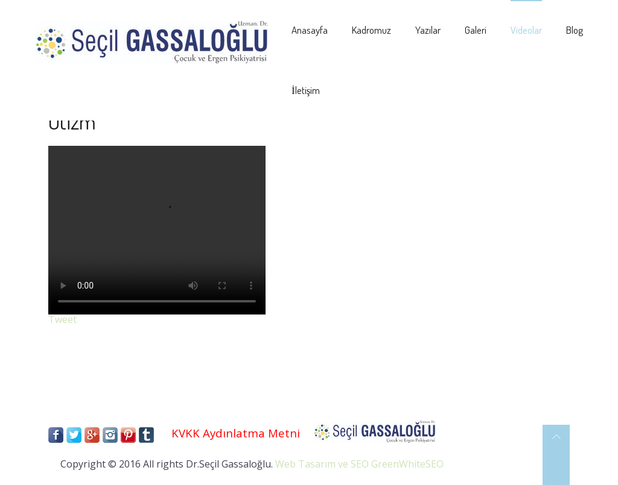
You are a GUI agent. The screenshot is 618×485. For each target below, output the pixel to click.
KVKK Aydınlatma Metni (235, 432)
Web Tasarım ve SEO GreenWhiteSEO (359, 464)
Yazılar (428, 29)
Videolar (526, 29)
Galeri (475, 29)
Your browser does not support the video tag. (157, 230)
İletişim (305, 90)
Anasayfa (309, 29)
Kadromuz (371, 29)
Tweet (62, 319)
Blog (574, 29)
